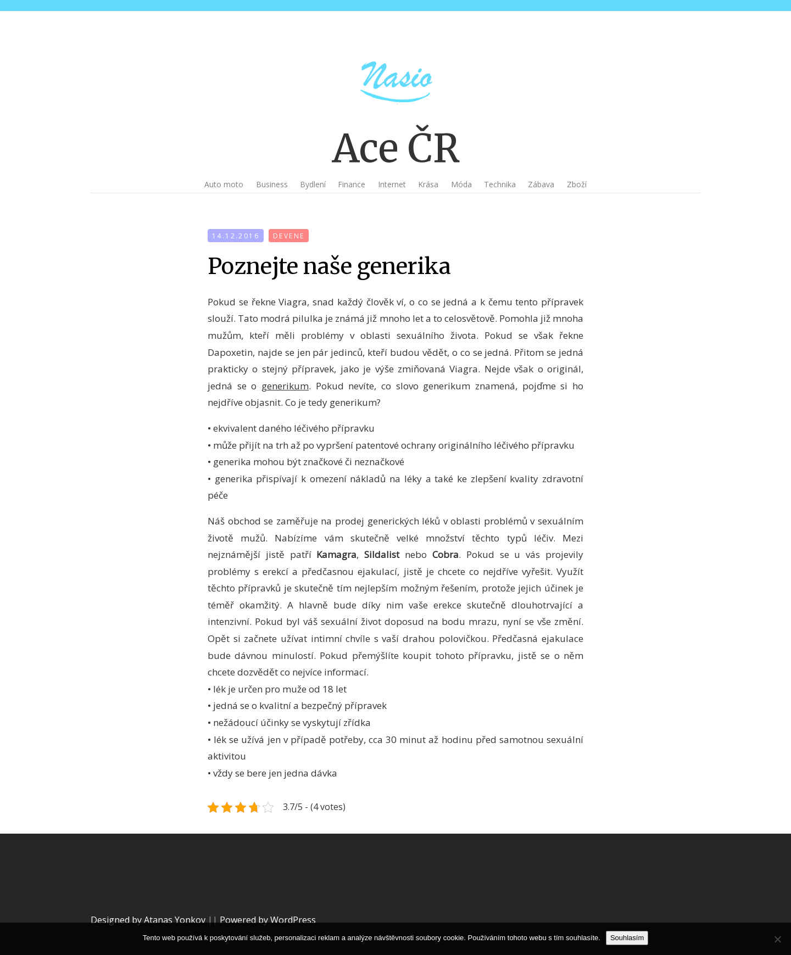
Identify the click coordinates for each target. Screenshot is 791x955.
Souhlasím (627, 938)
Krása (428, 184)
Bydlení (313, 184)
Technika (500, 184)
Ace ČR (396, 148)
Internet (392, 184)
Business (272, 184)
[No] (777, 939)
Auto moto (223, 184)
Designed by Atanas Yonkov (149, 920)
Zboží (577, 184)
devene (288, 236)
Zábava (541, 184)
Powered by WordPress (268, 920)
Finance (351, 184)
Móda (461, 184)
